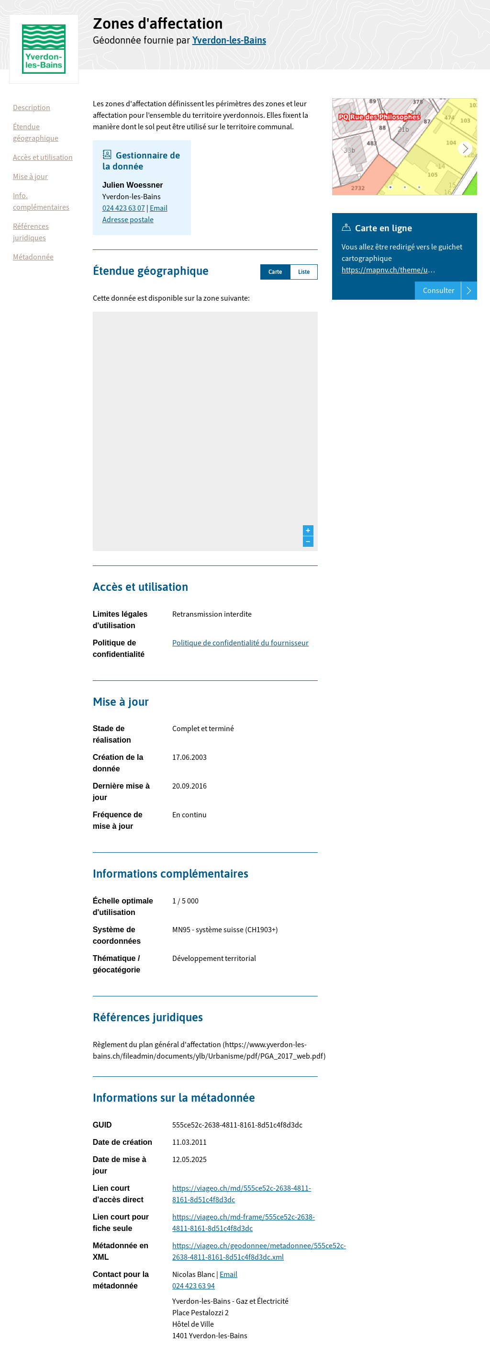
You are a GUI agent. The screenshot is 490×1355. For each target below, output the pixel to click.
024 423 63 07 (123, 208)
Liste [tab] (304, 272)
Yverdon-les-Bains (229, 39)
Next (465, 148)
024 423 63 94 (193, 1286)
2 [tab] (405, 187)
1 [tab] (390, 187)
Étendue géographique (35, 133)
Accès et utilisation (43, 157)
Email (158, 208)
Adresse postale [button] (128, 220)
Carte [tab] (275, 272)
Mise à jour (30, 176)
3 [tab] (419, 187)
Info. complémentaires (41, 202)
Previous (344, 148)
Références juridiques (31, 232)
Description (31, 107)
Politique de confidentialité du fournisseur (240, 643)
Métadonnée (33, 257)
